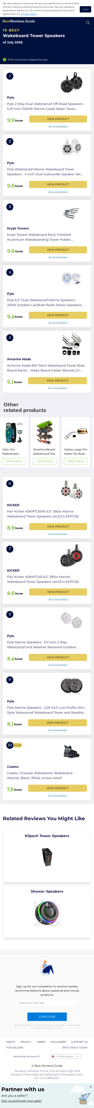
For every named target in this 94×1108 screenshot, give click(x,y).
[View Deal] (14, 442)
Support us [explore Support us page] (79, 1041)
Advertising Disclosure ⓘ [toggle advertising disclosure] (26, 1056)
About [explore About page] (10, 1041)
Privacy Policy (29, 13)
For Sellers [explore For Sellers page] (14, 1047)
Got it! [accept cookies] (85, 9)
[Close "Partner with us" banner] (90, 1086)
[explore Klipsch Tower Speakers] (47, 855)
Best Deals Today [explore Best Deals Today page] (75, 1047)
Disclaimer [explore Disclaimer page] (58, 1041)
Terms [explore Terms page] (41, 1041)
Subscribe (47, 1016)
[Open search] (88, 23)
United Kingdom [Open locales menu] (65, 1056)
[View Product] (47, 100)
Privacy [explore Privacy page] (26, 1041)
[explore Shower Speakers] (47, 911)
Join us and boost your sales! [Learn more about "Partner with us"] (21, 1101)
